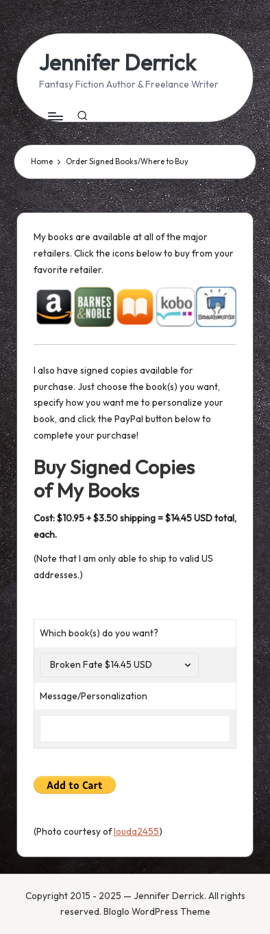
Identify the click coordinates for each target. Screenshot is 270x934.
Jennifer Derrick (117, 63)
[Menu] (55, 116)
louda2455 (136, 831)
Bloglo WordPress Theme (156, 911)
